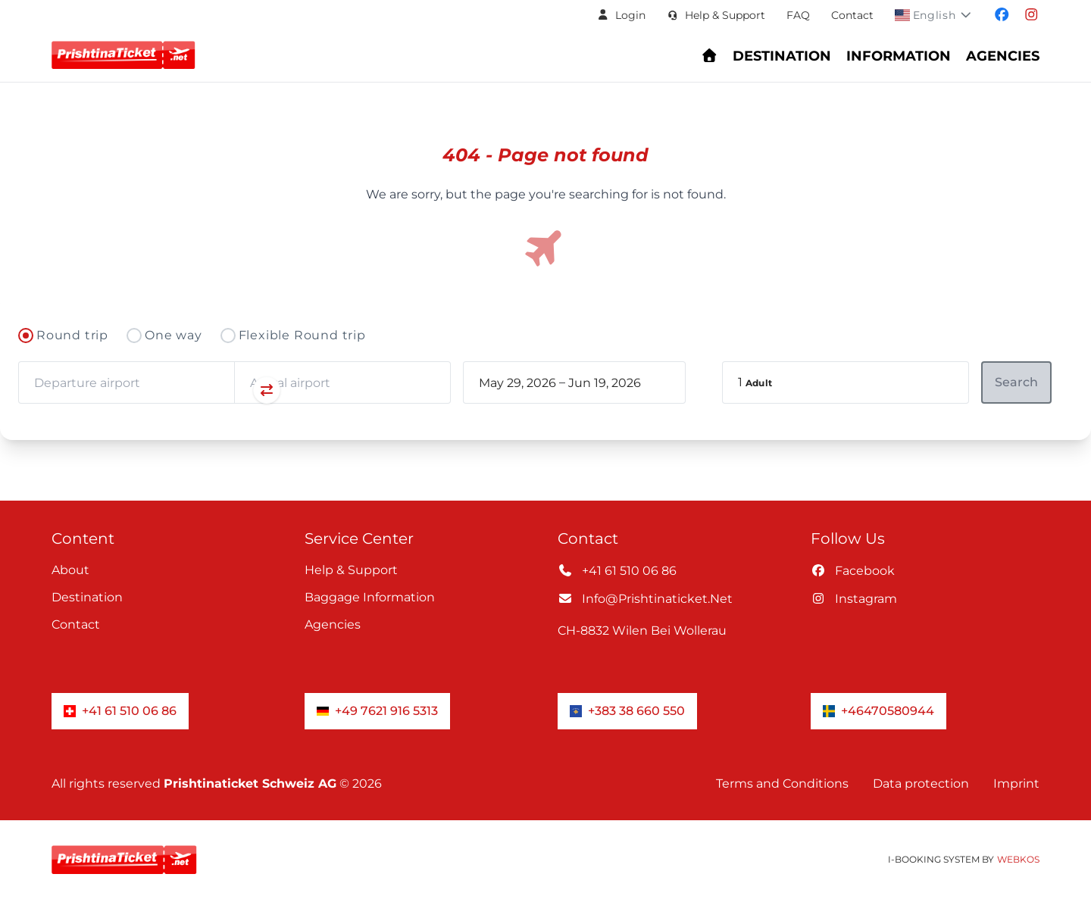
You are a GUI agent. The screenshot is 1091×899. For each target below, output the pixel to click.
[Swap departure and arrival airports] (234, 391)
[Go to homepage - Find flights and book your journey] (709, 56)
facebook (853, 570)
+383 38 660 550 (627, 711)
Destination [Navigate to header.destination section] (782, 56)
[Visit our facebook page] (1002, 15)
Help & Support (351, 570)
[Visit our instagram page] (1031, 15)
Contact (852, 15)
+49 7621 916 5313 (377, 711)
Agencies (333, 624)
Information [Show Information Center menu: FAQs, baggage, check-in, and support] (898, 56)
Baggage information (370, 597)
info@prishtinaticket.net (645, 599)
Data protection (921, 783)
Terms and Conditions (782, 783)
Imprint (1016, 783)
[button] (621, 15)
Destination (87, 597)
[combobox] (126, 382)
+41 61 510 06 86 (617, 570)
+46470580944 (878, 711)
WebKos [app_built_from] (1018, 859)
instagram (854, 599)
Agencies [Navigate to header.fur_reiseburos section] (1002, 56)
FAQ (798, 15)
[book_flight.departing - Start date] (517, 382)
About (70, 570)
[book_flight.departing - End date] (614, 382)
